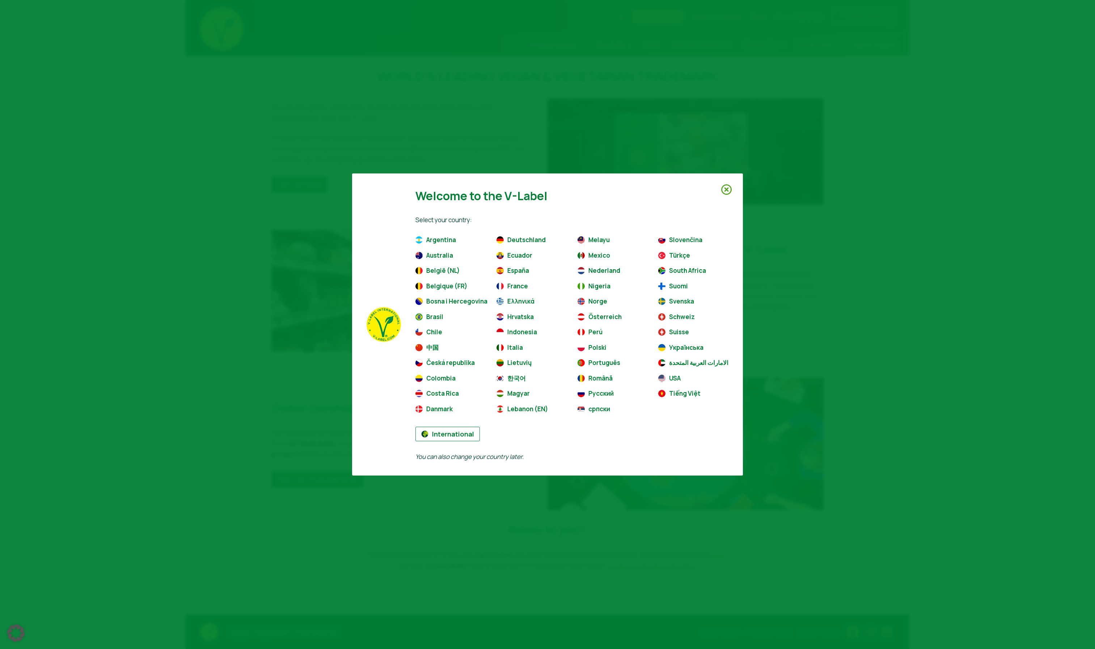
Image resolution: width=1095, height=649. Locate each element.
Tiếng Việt (679, 393)
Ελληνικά (515, 301)
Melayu (594, 240)
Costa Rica (437, 393)
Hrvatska (515, 317)
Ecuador (514, 255)
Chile (428, 332)
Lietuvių (514, 362)
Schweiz (676, 317)
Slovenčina (680, 240)
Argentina (435, 240)
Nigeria (594, 286)
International (447, 434)
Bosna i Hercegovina (450, 301)
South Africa (682, 270)
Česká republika (445, 362)
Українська (680, 347)
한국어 (511, 378)
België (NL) (437, 270)
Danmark (434, 409)
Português (599, 362)
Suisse (673, 332)
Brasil (429, 317)
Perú (590, 332)
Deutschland (521, 240)
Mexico (594, 255)
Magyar (513, 393)
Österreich (600, 317)
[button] (16, 633)
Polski (592, 347)
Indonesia (516, 332)
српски (594, 409)
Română (595, 378)
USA (669, 378)
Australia (434, 255)
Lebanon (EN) (522, 409)
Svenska (676, 301)
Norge (592, 301)
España (512, 270)
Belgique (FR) (441, 286)
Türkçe (674, 255)
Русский (596, 393)
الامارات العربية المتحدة (693, 362)
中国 (427, 347)
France (512, 286)
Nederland (599, 270)
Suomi (673, 286)
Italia (509, 347)
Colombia (435, 378)
